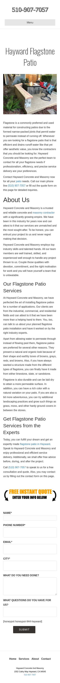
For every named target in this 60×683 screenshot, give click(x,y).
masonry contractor (44, 212)
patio (18, 181)
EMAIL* (30, 547)
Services (24, 658)
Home (12, 658)
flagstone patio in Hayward (35, 444)
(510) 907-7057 (16, 185)
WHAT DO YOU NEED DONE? (30, 584)
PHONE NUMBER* (30, 530)
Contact (46, 658)
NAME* (30, 516)
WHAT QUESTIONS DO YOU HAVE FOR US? (30, 608)
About (35, 658)
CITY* (30, 564)
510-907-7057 (30, 675)
